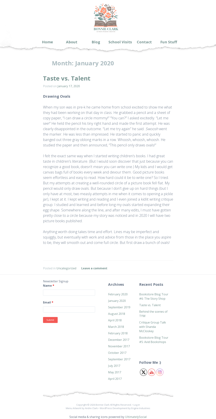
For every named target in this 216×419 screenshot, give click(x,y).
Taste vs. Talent (66, 78)
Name (48, 286)
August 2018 (116, 314)
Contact (144, 42)
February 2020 (118, 294)
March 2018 (116, 327)
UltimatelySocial (136, 417)
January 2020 (117, 301)
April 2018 (115, 320)
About (71, 42)
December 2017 (118, 340)
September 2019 (119, 307)
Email (48, 302)
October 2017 (117, 353)
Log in (137, 404)
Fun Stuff (168, 42)
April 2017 (115, 379)
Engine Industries (140, 408)
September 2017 (119, 359)
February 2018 (118, 333)
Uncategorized (66, 268)
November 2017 (119, 346)
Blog (96, 42)
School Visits (120, 42)
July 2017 (114, 366)
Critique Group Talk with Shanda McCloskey (152, 326)
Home (47, 42)
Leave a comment (94, 268)
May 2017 (114, 372)
